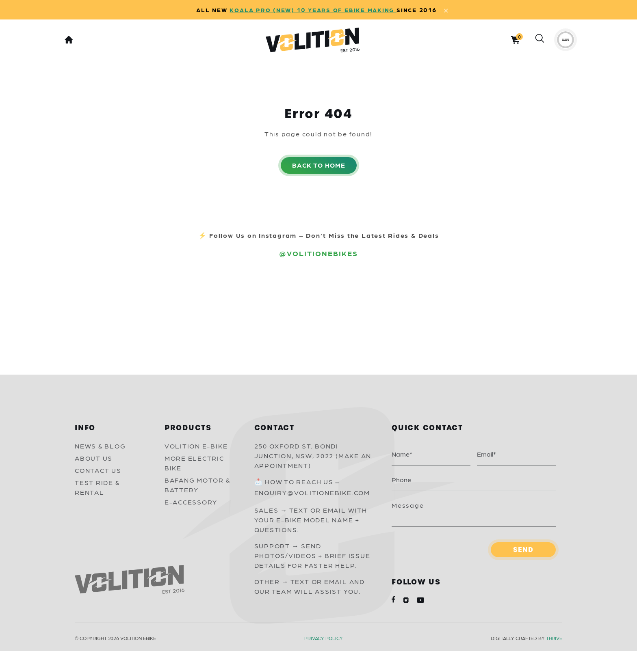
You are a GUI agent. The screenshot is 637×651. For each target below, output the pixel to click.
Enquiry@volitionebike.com (312, 492)
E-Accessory (191, 502)
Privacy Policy (323, 638)
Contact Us (98, 470)
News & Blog (100, 446)
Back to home (318, 165)
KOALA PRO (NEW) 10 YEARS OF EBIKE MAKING (313, 9)
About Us (94, 458)
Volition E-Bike (196, 446)
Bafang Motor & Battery (197, 485)
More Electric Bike (194, 463)
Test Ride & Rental (97, 487)
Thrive (554, 638)
